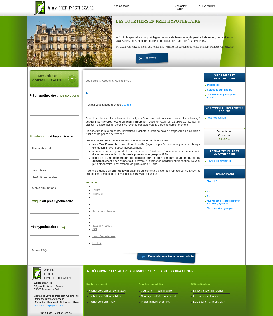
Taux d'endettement (103, 236)
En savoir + (151, 58)
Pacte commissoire (103, 211)
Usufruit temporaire (44, 177)
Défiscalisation (200, 284)
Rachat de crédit (96, 284)
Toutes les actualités (219, 160)
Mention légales (63, 313)
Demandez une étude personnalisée (171, 256)
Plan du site (45, 313)
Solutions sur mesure (219, 89)
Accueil (106, 80)
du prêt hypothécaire (51, 201)
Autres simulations (44, 188)
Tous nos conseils (216, 117)
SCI (94, 229)
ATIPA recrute (207, 6)
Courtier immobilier (151, 284)
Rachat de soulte (42, 148)
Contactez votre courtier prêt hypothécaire (57, 295)
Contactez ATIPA (181, 7)
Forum (96, 190)
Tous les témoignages (220, 208)
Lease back (39, 170)
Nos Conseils (121, 6)
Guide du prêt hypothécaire (224, 77)
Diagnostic (213, 84)
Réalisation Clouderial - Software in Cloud (56, 302)
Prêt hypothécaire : (54, 95)
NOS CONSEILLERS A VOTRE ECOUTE (224, 110)
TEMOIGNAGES (224, 173)
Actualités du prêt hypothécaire (224, 153)
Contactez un (224, 135)
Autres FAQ (39, 250)
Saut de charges (102, 225)
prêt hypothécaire (51, 136)
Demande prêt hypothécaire (49, 299)
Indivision (97, 193)
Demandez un (47, 78)
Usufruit (126, 104)
